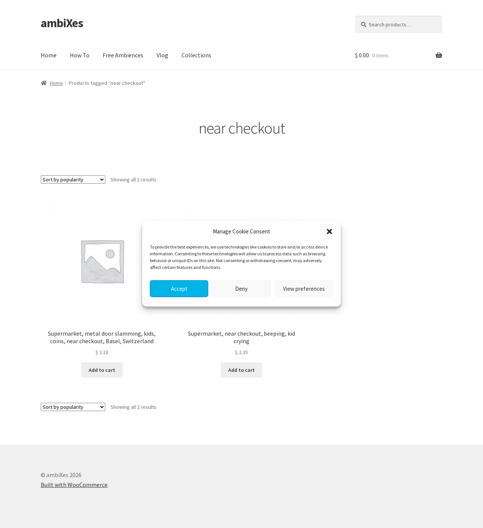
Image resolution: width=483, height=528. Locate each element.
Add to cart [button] (102, 370)
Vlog (162, 55)
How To (79, 55)
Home (49, 55)
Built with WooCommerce (74, 484)
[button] (329, 231)
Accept (179, 288)
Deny (241, 288)
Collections (196, 55)
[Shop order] (73, 179)
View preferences (304, 288)
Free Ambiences (123, 55)
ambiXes (62, 23)
